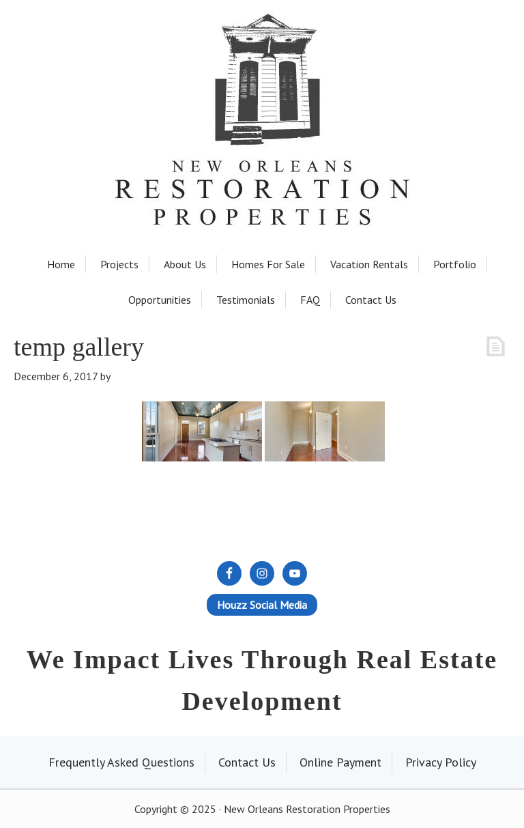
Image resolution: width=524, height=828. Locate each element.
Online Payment (340, 762)
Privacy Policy (440, 762)
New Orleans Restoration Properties (262, 82)
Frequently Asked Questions (121, 762)
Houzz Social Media (262, 605)
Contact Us (247, 762)
